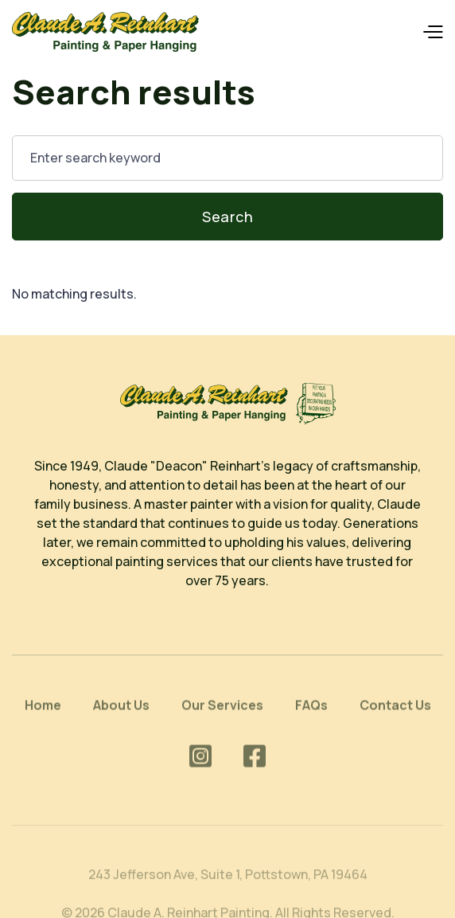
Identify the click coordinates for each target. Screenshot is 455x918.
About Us (121, 713)
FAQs (311, 713)
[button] (432, 32)
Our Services (222, 713)
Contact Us (395, 713)
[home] (105, 32)
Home (43, 713)
